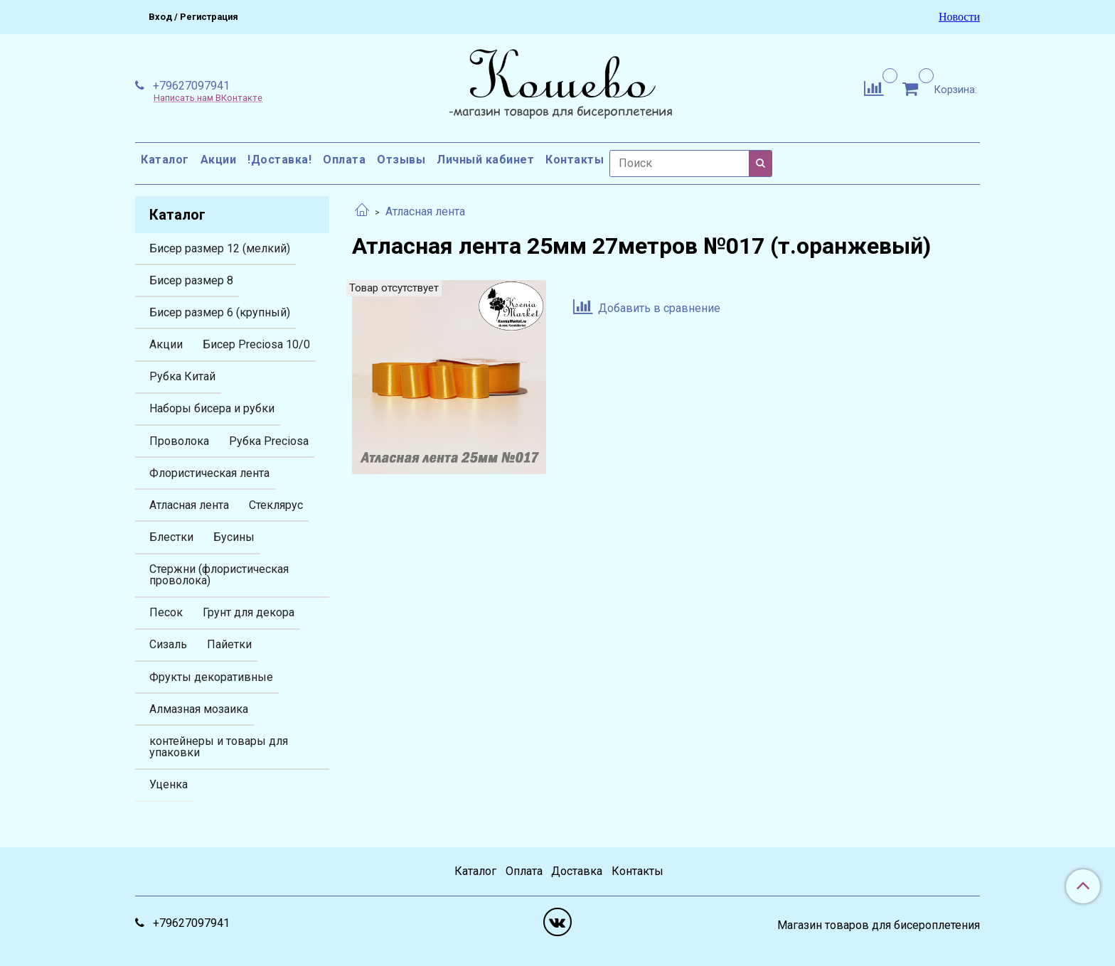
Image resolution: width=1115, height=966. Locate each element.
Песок (166, 612)
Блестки (171, 537)
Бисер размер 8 (191, 280)
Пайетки (229, 644)
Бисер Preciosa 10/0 (256, 344)
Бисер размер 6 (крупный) (219, 312)
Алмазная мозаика (198, 709)
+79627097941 (190, 85)
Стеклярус (276, 505)
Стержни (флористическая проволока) (219, 574)
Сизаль (168, 644)
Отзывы (401, 159)
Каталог (165, 159)
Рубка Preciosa (269, 441)
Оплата (344, 159)
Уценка (168, 784)
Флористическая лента (209, 473)
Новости (959, 17)
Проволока (179, 441)
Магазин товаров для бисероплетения (878, 925)
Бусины (234, 537)
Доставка (576, 871)
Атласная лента (425, 211)
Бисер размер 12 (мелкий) (219, 248)
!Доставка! (279, 159)
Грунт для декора (248, 612)
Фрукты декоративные (211, 677)
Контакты (574, 159)
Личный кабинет (485, 159)
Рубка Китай (182, 376)
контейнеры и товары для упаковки (218, 746)
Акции (219, 159)
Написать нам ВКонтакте (208, 98)
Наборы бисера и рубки (211, 408)
